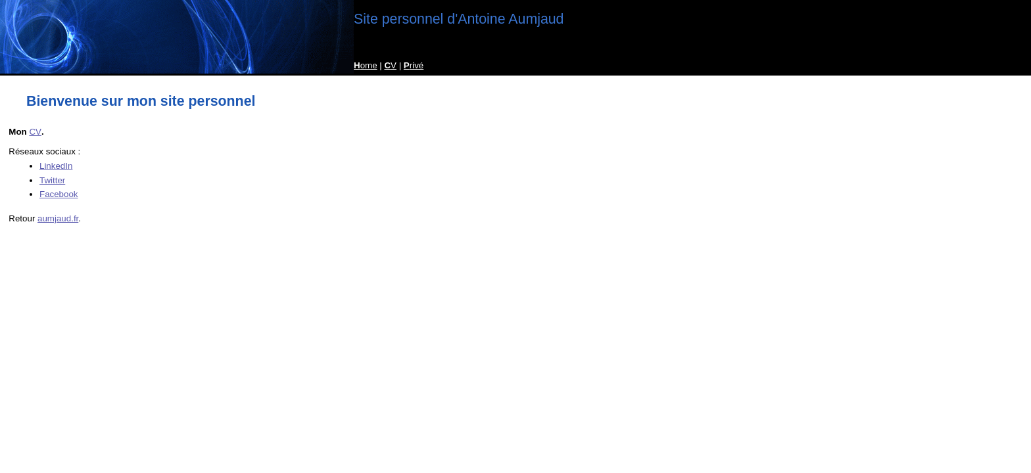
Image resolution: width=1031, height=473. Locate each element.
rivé (413, 65)
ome (365, 65)
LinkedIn (55, 166)
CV (35, 132)
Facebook (58, 194)
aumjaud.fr (57, 218)
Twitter (52, 180)
